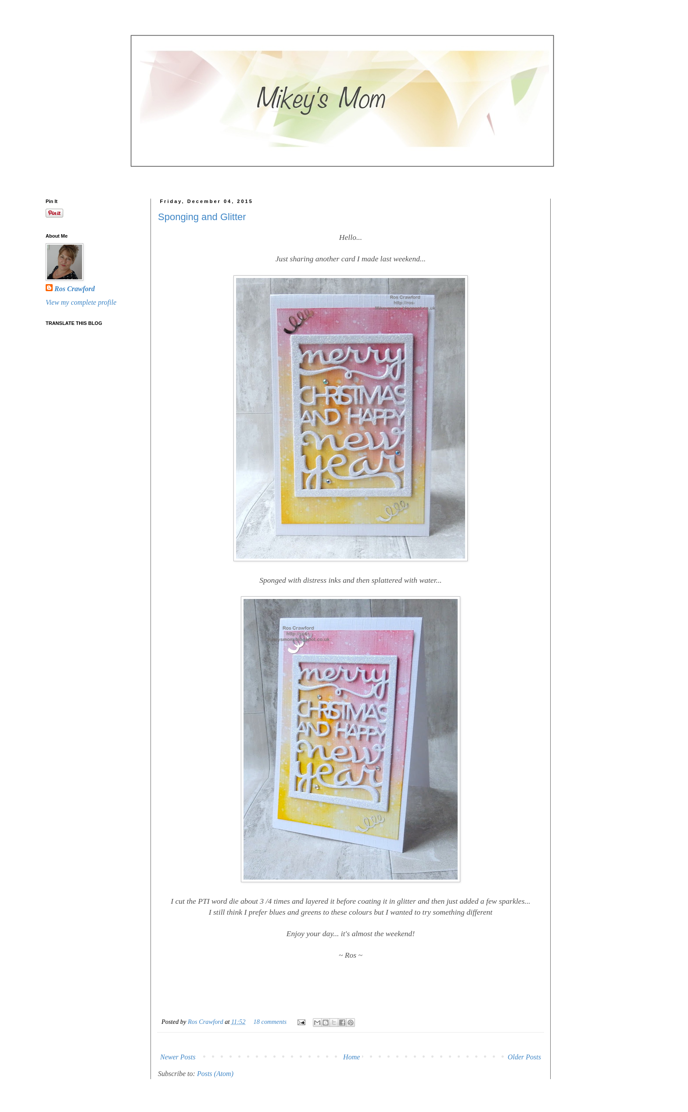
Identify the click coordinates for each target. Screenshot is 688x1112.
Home (351, 1057)
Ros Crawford (206, 1021)
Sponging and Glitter (202, 216)
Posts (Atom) (215, 1073)
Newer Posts (177, 1057)
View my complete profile (81, 302)
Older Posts (524, 1057)
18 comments (270, 1021)
